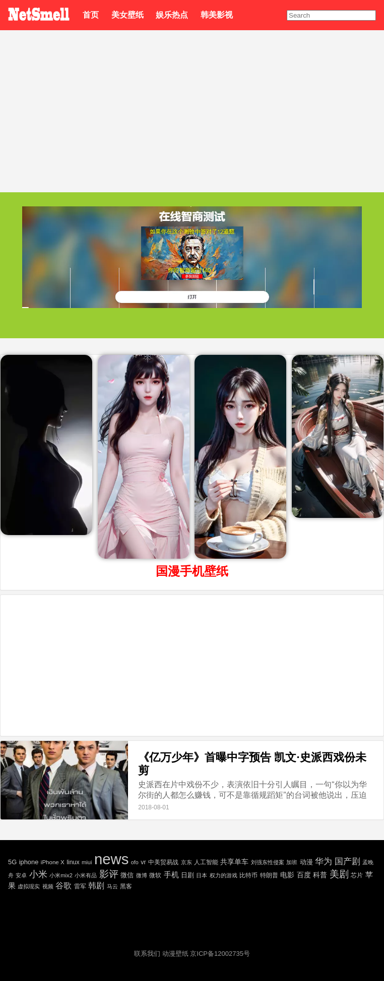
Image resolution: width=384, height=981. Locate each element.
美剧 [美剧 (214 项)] (339, 874)
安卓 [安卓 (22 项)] (21, 875)
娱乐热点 (172, 15)
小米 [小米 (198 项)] (38, 874)
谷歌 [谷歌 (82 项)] (63, 885)
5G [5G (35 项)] (12, 862)
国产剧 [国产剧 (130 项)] (347, 861)
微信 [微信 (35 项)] (127, 875)
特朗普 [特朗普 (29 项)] (269, 875)
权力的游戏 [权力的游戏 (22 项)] (223, 875)
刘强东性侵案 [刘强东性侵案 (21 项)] (267, 862)
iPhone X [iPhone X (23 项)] (53, 862)
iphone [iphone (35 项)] (29, 862)
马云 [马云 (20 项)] (112, 886)
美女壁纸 (127, 15)
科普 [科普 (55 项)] (320, 875)
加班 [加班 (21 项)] (291, 862)
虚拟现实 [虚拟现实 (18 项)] (29, 886)
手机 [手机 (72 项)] (171, 874)
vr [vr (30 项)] (143, 862)
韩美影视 (217, 15)
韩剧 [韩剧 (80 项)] (96, 885)
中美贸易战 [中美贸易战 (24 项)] (163, 862)
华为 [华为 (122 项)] (323, 861)
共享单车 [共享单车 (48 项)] (234, 862)
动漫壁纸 (175, 953)
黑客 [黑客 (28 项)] (126, 886)
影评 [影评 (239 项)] (108, 874)
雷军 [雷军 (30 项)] (80, 886)
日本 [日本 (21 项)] (201, 875)
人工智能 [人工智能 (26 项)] (206, 862)
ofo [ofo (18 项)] (135, 862)
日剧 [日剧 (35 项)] (187, 875)
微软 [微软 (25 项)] (155, 875)
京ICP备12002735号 (220, 953)
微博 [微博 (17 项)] (141, 875)
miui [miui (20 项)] (87, 862)
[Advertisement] (192, 105)
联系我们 (147, 953)
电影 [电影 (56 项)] (287, 875)
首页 (91, 15)
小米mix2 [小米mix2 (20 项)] (60, 875)
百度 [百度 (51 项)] (304, 875)
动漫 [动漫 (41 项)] (306, 862)
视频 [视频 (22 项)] (47, 886)
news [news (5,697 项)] (111, 859)
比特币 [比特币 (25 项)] (248, 875)
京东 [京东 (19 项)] (186, 862)
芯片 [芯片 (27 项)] (357, 875)
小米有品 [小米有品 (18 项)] (86, 875)
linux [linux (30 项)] (73, 862)
